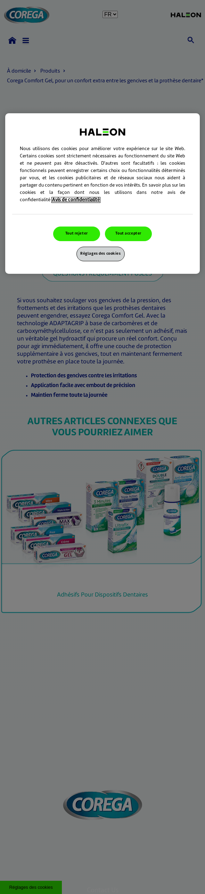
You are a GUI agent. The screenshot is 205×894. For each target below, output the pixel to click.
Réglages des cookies (100, 254)
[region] (102, 193)
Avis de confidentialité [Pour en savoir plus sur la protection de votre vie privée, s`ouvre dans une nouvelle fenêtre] (76, 200)
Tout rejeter (76, 234)
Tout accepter (128, 234)
